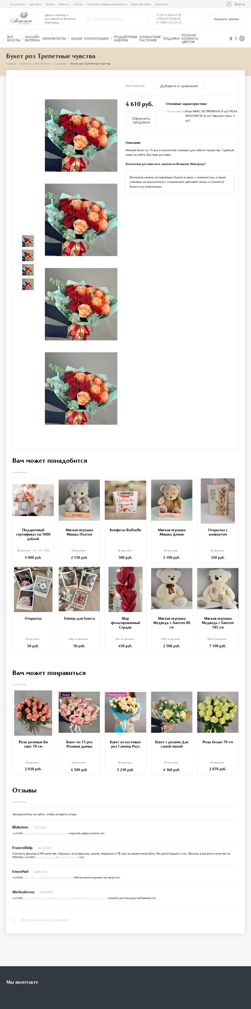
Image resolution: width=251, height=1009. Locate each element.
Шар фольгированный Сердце (125, 622)
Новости (64, 4)
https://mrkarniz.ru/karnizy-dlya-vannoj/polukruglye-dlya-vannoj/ (65, 898)
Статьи (78, 4)
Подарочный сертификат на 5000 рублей (33, 534)
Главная (11, 63)
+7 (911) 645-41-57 (169, 15)
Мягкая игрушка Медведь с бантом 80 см (171, 622)
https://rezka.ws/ (45, 857)
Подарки (171, 38)
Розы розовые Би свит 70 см (33, 744)
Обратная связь (141, 4)
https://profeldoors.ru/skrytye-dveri (45, 833)
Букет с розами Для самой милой (171, 744)
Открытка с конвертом (218, 532)
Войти (240, 4)
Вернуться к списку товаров (40, 919)
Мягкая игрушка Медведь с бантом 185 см (218, 622)
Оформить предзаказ (141, 120)
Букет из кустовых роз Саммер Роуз (125, 744)
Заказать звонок (226, 19)
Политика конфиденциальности (107, 4)
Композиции (98, 38)
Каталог (26, 63)
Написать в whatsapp (109, 18)
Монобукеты (55, 38)
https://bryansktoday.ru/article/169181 (48, 877)
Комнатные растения (150, 38)
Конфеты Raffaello (125, 530)
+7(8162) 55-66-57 (168, 18)
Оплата (50, 4)
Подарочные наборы (126, 38)
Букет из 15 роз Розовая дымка (79, 744)
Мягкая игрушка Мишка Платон (79, 532)
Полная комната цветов (190, 38)
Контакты (161, 4)
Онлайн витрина (32, 38)
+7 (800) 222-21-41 (169, 22)
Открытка (33, 618)
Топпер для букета (79, 618)
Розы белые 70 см (218, 742)
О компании (17, 4)
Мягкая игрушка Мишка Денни (172, 532)
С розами (60, 63)
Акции (76, 38)
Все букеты (15, 38)
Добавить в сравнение (179, 86)
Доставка (35, 4)
